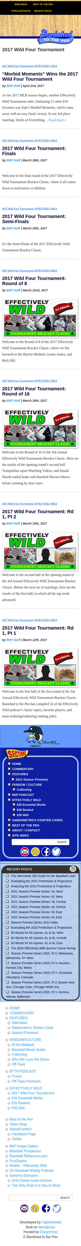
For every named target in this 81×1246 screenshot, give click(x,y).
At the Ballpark (23, 1045)
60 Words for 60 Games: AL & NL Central (38, 938)
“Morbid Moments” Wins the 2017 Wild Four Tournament (40, 76)
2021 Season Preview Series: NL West (37, 891)
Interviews (19, 1023)
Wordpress (46, 1227)
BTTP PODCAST (23, 1071)
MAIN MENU (21, 4)
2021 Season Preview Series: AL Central (38, 907)
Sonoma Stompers (24, 1175)
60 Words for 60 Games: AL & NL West (37, 932)
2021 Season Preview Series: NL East (36, 912)
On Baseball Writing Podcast (31, 1170)
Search (62, 842)
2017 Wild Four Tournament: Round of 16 (34, 391)
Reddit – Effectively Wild (28, 1165)
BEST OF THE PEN (43, 4)
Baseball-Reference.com (28, 1156)
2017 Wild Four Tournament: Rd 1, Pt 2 (38, 514)
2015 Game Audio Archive (32, 1180)
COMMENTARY (22, 1013)
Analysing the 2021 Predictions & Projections (41, 886)
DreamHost (48, 1232)
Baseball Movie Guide (28, 1049)
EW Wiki (23, 815)
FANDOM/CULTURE (25, 1040)
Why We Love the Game (30, 1059)
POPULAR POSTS (21, 11)
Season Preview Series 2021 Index (34, 922)
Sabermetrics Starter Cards (33, 1028)
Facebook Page (24, 1134)
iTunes (17, 1076)
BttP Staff (13, 86)
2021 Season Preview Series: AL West (37, 896)
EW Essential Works (31, 804)
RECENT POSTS (43, 11)
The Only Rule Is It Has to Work (36, 1185)
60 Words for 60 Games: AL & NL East (36, 943)
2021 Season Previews (32, 779)
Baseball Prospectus (25, 1151)
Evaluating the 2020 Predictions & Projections (41, 927)
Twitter (17, 1139)
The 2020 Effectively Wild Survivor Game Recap (43, 948)
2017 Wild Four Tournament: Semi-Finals (34, 219)
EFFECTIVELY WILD (46, 66)
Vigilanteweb (51, 1222)
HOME (15, 1008)
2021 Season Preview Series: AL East (36, 917)
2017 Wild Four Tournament (17, 66)
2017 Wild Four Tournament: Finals (34, 151)
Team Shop (18, 1124)
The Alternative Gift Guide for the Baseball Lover (43, 876)
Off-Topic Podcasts (26, 1081)
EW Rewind (25, 810)
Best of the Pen (21, 1119)
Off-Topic (18, 1064)
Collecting (24, 789)
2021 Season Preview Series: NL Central (38, 901)
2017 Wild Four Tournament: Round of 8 (34, 281)
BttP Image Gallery (24, 1146)
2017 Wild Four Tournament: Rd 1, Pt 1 (38, 630)
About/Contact (20, 1129)
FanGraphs (18, 1161)
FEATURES (19, 1018)
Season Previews (25, 1032)
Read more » (58, 120)
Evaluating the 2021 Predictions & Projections (41, 881)
